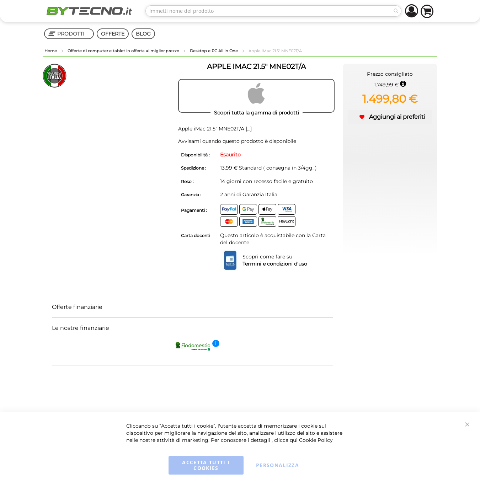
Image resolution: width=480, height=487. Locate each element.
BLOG (143, 34)
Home (51, 50)
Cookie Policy (316, 440)
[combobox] (273, 11)
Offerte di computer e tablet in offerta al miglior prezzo (124, 50)
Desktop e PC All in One (214, 50)
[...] (248, 128)
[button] (390, 117)
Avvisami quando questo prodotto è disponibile (237, 141)
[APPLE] (256, 96)
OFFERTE (112, 34)
